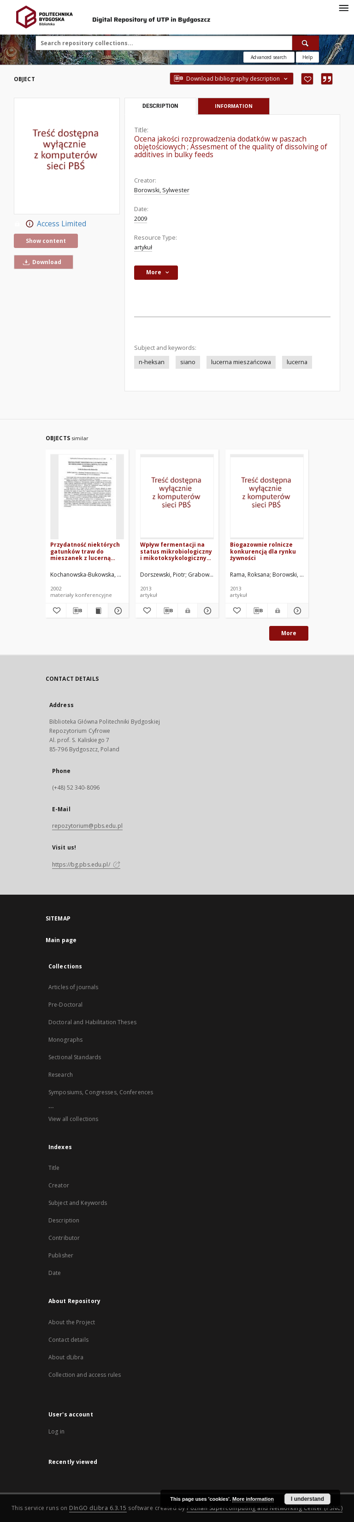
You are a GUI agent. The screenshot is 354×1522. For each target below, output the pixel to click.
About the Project (71, 1322)
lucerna (297, 362)
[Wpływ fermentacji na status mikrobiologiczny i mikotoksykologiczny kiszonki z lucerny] (177, 497)
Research (60, 1075)
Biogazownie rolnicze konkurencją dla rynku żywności (263, 551)
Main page (61, 940)
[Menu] (343, 7)
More (288, 633)
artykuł (143, 247)
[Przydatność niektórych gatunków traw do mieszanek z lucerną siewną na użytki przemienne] (87, 497)
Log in (56, 1431)
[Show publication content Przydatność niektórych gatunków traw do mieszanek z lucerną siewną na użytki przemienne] (98, 611)
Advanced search (269, 57)
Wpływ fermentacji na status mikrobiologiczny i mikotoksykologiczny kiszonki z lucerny (176, 551)
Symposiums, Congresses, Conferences (100, 1092)
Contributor (64, 1238)
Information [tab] (234, 105)
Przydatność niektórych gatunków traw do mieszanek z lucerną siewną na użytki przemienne (85, 551)
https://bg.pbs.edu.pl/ (86, 864)
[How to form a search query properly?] (307, 57)
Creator (58, 1185)
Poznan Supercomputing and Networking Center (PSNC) (264, 1508)
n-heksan (152, 362)
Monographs (65, 1040)
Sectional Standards (74, 1057)
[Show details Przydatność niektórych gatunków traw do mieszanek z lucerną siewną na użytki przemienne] (117, 611)
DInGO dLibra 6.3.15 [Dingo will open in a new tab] (98, 1508)
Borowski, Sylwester (161, 190)
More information (253, 1499)
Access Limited (50, 224)
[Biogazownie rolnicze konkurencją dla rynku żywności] (266, 497)
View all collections (73, 1119)
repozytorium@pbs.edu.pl (87, 826)
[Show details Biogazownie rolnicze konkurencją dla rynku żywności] (296, 611)
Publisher (60, 1255)
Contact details (68, 1340)
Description (63, 1220)
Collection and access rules (84, 1375)
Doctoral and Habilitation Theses (92, 1022)
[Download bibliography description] (76, 611)
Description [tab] (160, 106)
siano (187, 362)
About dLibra (65, 1357)
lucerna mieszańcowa (241, 362)
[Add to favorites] (307, 79)
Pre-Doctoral (65, 1005)
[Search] (305, 42)
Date (54, 1273)
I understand (307, 1499)
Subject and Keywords (77, 1203)
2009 (140, 219)
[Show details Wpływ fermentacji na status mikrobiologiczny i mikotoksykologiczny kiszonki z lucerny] (206, 611)
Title (54, 1168)
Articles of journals (73, 987)
